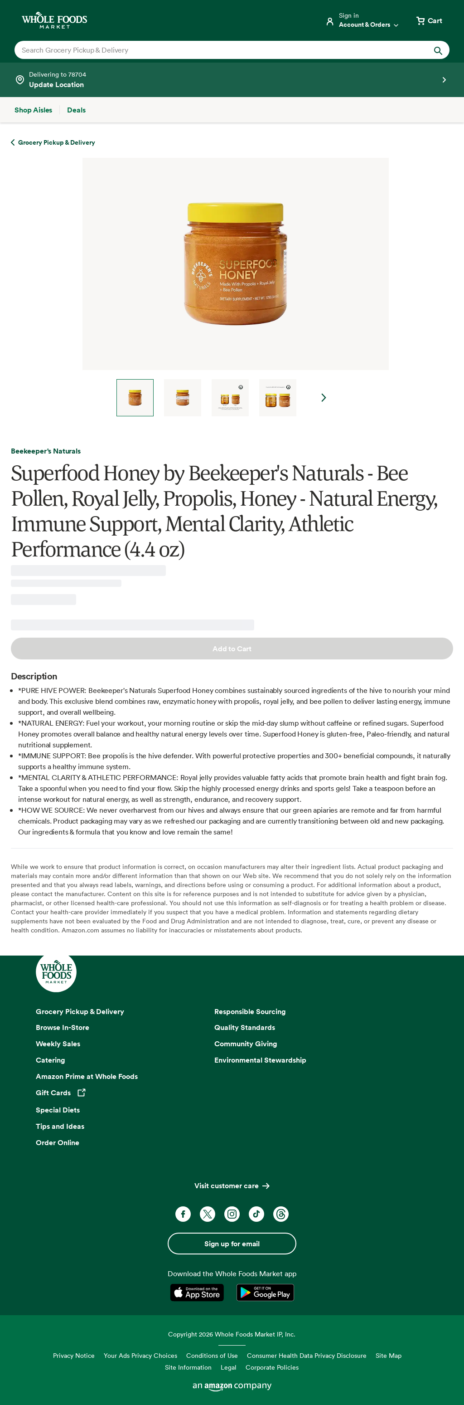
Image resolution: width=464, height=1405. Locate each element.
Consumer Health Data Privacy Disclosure (307, 1355)
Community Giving (245, 1044)
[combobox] (211, 49)
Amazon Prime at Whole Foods (87, 1076)
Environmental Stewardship (260, 1060)
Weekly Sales (58, 1044)
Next (324, 397)
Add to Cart (232, 649)
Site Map (388, 1355)
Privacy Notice (74, 1355)
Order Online (57, 1142)
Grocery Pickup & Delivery (80, 1011)
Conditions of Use (212, 1355)
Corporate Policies (272, 1367)
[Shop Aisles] (33, 109)
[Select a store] (232, 79)
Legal (229, 1367)
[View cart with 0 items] (428, 20)
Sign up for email (232, 1244)
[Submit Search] (438, 49)
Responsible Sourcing (250, 1011)
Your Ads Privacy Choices (140, 1355)
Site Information (188, 1367)
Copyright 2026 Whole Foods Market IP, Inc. (231, 1334)
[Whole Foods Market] (54, 20)
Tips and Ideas (60, 1126)
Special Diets (58, 1110)
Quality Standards (244, 1027)
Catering (50, 1060)
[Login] (362, 20)
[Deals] (76, 109)
